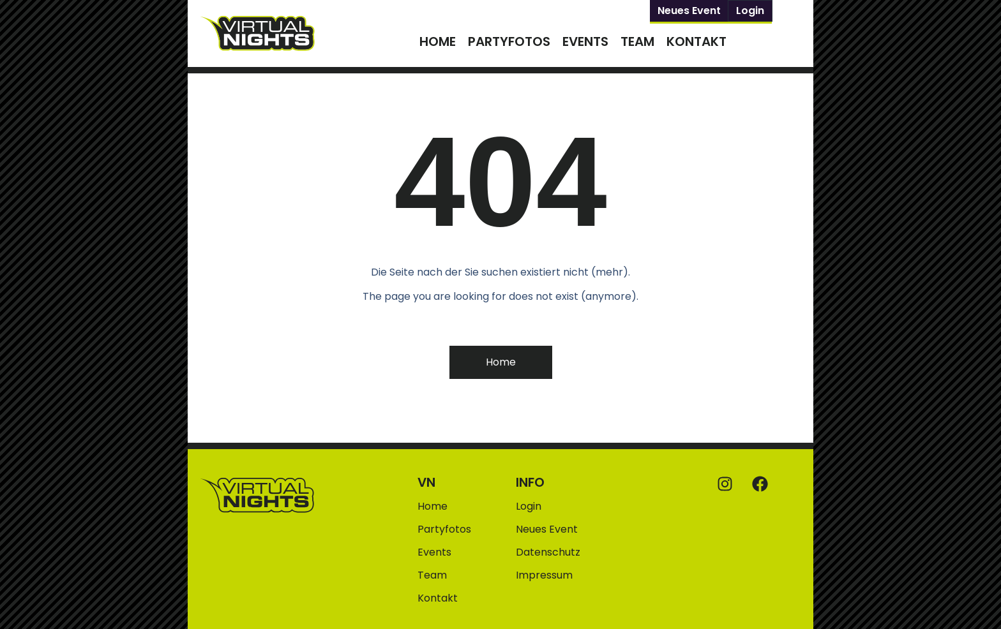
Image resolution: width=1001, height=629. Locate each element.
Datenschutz (548, 552)
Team (637, 41)
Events (585, 41)
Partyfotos (509, 41)
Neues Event (689, 10)
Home (437, 41)
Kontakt (696, 41)
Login (750, 10)
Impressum (544, 575)
